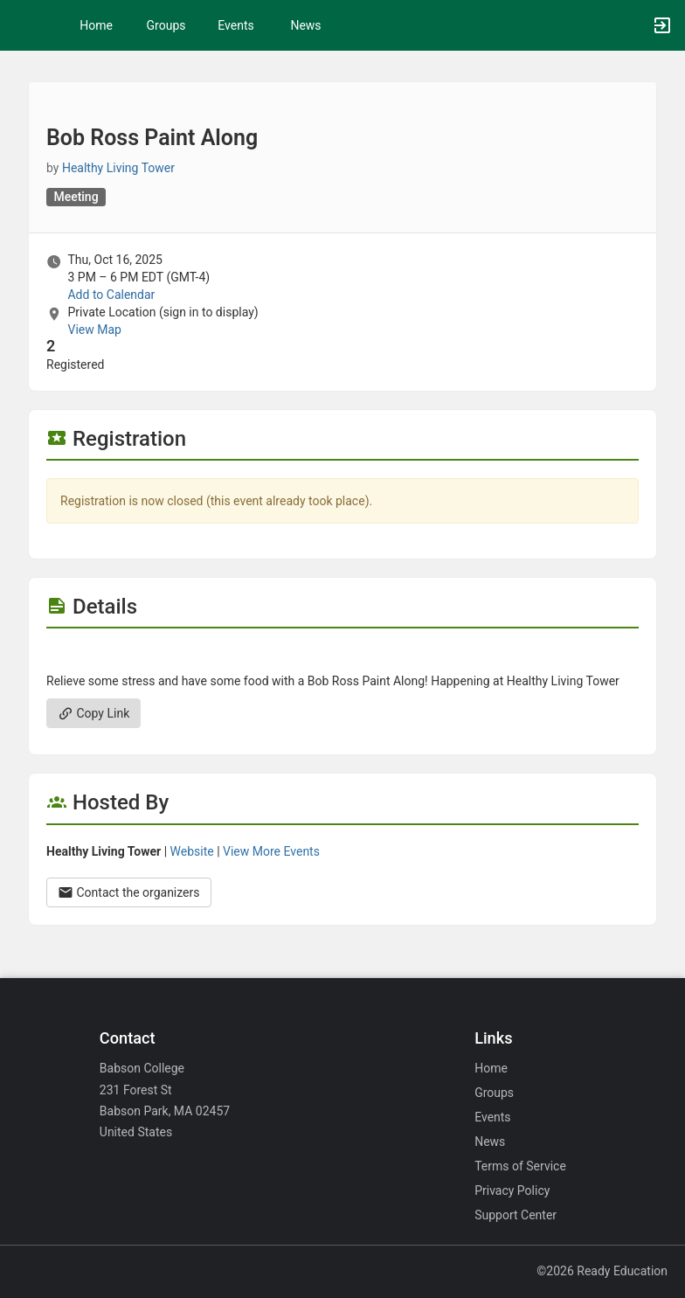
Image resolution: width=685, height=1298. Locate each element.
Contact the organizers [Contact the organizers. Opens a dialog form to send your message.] (129, 892)
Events (235, 25)
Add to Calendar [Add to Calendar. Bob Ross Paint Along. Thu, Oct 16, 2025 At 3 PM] (111, 295)
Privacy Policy (512, 1190)
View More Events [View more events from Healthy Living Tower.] (271, 851)
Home (491, 1068)
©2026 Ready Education (602, 1271)
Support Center (515, 1215)
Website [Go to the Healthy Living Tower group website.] (192, 851)
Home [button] (96, 25)
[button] (21, 25)
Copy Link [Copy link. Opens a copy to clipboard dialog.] (93, 713)
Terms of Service (520, 1166)
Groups (166, 25)
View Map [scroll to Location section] (94, 330)
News (305, 25)
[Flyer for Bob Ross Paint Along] (342, 655)
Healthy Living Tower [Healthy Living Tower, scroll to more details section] (118, 168)
